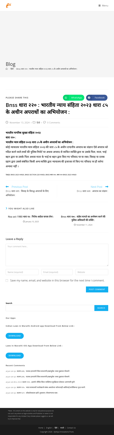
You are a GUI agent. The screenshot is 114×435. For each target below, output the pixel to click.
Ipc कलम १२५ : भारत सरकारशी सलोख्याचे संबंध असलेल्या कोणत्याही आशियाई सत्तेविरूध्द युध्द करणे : (50, 387)
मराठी (62, 428)
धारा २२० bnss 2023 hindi (66, 174)
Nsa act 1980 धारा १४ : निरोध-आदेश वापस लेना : (31, 216)
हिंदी (38, 122)
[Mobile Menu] (103, 5)
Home (40, 428)
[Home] (7, 68)
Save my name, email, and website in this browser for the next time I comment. (57, 280)
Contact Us (71, 428)
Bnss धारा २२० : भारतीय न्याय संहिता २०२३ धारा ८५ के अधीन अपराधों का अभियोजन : (46, 68)
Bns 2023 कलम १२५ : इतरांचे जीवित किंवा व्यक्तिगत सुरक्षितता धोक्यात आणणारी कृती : (45, 382)
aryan (8, 371)
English (49, 428)
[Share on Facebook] (96, 98)
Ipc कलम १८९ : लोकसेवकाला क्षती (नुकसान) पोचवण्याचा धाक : (36, 392)
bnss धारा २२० (51, 174)
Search (9, 303)
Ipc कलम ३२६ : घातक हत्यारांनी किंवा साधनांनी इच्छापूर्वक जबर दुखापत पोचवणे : (42, 371)
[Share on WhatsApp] (73, 98)
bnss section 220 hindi (35, 174)
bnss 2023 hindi (17, 174)
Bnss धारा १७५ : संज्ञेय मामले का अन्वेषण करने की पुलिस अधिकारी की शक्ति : (83, 218)
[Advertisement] (57, 38)
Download (15, 336)
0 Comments (53, 122)
